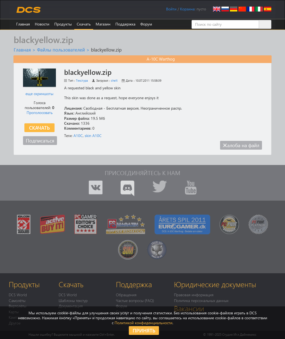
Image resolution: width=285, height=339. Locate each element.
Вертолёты (17, 305)
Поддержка (125, 24)
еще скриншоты (39, 93)
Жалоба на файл (241, 145)
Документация (71, 305)
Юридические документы (215, 284)
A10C (78, 135)
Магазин (103, 24)
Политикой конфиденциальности (143, 322)
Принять (144, 330)
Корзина (187, 9)
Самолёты (17, 300)
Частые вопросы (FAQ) (135, 300)
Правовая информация (193, 294)
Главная (23, 24)
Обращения (126, 294)
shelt (114, 80)
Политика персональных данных (201, 300)
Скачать (84, 24)
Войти (171, 9)
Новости (42, 24)
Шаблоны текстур (73, 300)
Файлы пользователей (61, 50)
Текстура (82, 80)
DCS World (18, 294)
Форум (146, 24)
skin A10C (93, 135)
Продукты (63, 24)
